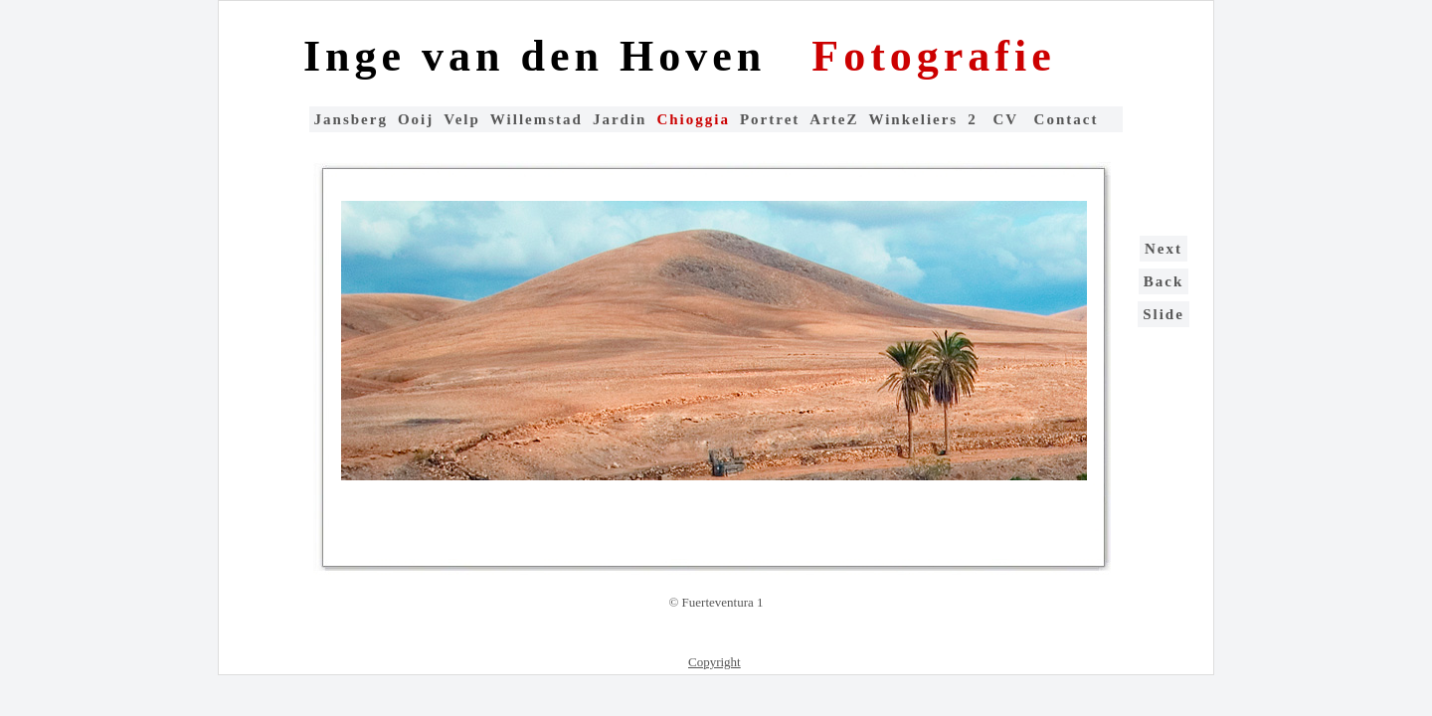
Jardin (620, 119)
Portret (770, 119)
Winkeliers (913, 119)
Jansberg (351, 119)
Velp (462, 119)
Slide (1163, 314)
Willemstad (536, 119)
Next (1163, 249)
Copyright (714, 661)
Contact (1066, 119)
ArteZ (833, 119)
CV (1007, 119)
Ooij (416, 119)
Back (1164, 281)
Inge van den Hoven (542, 56)
